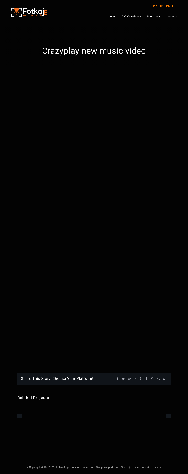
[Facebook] (118, 378)
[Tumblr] (146, 378)
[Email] (164, 378)
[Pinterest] (152, 378)
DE (168, 6)
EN (161, 6)
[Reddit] (129, 378)
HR (155, 6)
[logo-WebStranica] (29, 9)
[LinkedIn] (135, 378)
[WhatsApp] (141, 378)
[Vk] (158, 378)
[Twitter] (123, 378)
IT (173, 6)
